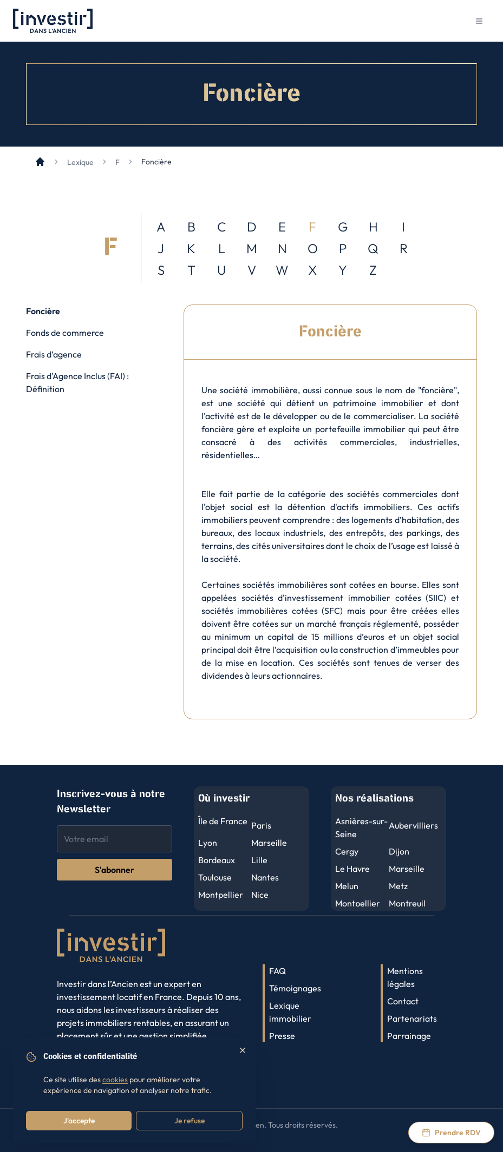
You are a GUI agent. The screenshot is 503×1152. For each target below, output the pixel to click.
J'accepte (79, 1120)
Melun (346, 885)
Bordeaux (216, 860)
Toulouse (215, 877)
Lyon (207, 842)
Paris (261, 825)
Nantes (265, 877)
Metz (398, 885)
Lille (259, 860)
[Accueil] (40, 161)
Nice (260, 894)
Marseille (269, 842)
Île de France (222, 821)
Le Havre (352, 868)
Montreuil (407, 903)
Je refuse (189, 1120)
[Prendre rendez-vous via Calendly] (451, 1132)
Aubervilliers (413, 825)
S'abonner (114, 869)
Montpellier (220, 894)
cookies (115, 1079)
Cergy (346, 851)
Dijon (399, 851)
